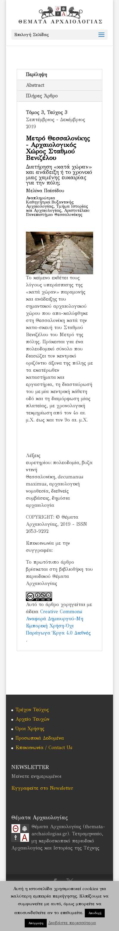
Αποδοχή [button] (94, 913)
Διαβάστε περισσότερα (72, 922)
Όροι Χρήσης (29, 728)
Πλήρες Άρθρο (42, 96)
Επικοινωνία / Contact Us (43, 747)
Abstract (35, 85)
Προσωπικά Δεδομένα (39, 738)
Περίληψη (36, 74)
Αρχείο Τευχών (32, 719)
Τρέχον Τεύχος (32, 709)
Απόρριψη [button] (35, 923)
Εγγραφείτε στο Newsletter (42, 788)
